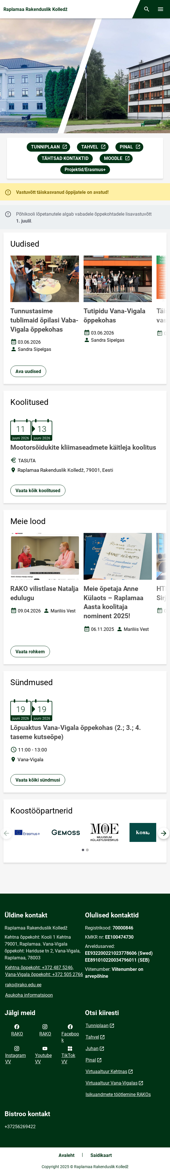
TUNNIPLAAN (50, 148)
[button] (163, 833)
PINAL (131, 148)
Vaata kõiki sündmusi (38, 780)
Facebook (70, 1033)
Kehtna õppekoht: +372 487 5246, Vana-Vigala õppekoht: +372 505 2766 (44, 971)
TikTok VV (68, 1055)
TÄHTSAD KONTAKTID (65, 158)
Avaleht (66, 1155)
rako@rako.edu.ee (23, 984)
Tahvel (92, 1037)
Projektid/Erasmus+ (85, 169)
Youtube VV (43, 1055)
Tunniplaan (97, 1025)
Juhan (92, 1048)
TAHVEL (95, 148)
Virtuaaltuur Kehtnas (106, 1071)
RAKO (17, 1030)
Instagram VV (15, 1055)
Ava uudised (28, 371)
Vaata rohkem (30, 651)
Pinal (91, 1060)
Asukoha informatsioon (29, 995)
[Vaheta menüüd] (160, 9)
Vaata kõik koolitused (38, 490)
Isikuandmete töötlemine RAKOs (118, 1094)
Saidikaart (101, 1155)
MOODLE (118, 159)
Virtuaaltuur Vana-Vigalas (112, 1083)
